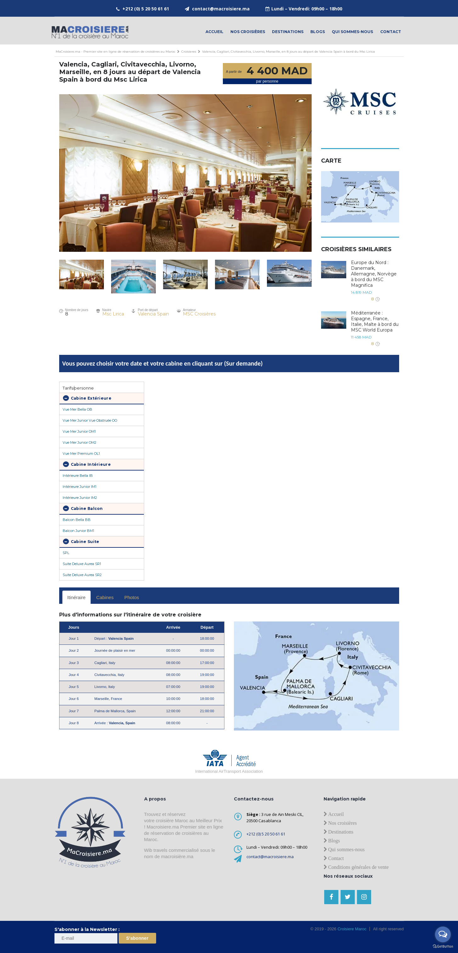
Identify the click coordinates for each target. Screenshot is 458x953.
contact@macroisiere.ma (221, 9)
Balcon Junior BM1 (78, 530)
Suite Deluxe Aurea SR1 (82, 564)
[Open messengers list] (443, 934)
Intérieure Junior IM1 (79, 486)
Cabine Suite (81, 541)
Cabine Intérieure (87, 464)
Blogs (317, 31)
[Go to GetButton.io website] (443, 946)
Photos (131, 597)
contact (390, 31)
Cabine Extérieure (87, 398)
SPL (66, 553)
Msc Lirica (113, 314)
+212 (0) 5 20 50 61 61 (145, 9)
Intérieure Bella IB (78, 475)
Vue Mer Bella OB (77, 409)
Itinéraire (76, 597)
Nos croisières (247, 31)
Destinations (287, 31)
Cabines (105, 597)
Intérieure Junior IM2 (80, 497)
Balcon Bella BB (77, 519)
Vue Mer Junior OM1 (79, 431)
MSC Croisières (199, 314)
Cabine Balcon (83, 508)
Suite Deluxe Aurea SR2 (82, 575)
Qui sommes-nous (352, 31)
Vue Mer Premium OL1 (81, 453)
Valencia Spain (153, 314)
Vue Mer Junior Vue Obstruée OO (90, 420)
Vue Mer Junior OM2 (79, 442)
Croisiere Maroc (351, 929)
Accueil (214, 31)
